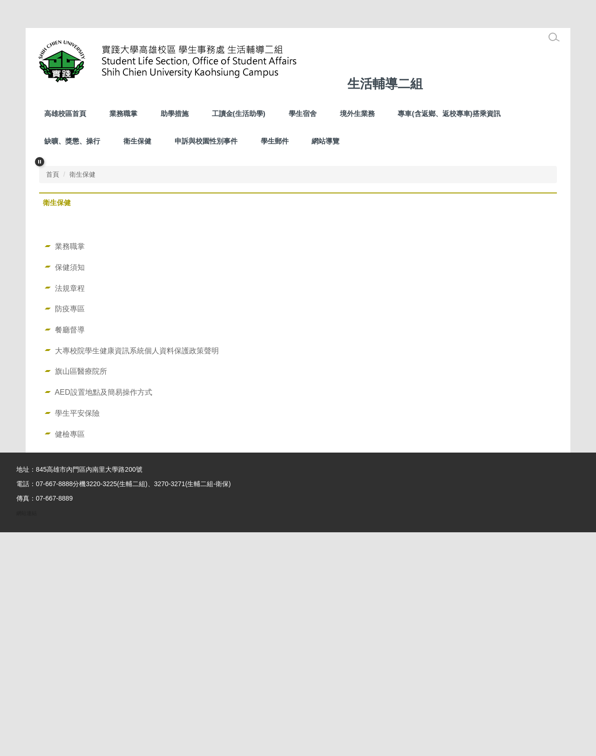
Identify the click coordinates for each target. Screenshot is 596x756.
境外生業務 (357, 113)
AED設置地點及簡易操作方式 (103, 616)
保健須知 (70, 491)
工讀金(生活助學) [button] (238, 113)
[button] (39, 161)
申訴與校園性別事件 (206, 141)
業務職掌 (123, 113)
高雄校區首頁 (65, 113)
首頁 (52, 398)
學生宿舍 (303, 113)
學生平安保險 (77, 636)
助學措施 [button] (175, 113)
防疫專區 (70, 532)
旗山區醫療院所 (81, 595)
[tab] (268, 378)
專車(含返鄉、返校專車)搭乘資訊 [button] (449, 113)
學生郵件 (275, 141)
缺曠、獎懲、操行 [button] (72, 141)
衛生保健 (137, 141)
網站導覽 (325, 141)
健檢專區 (70, 657)
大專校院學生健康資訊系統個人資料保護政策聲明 (137, 574)
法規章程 (70, 512)
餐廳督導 (70, 553)
